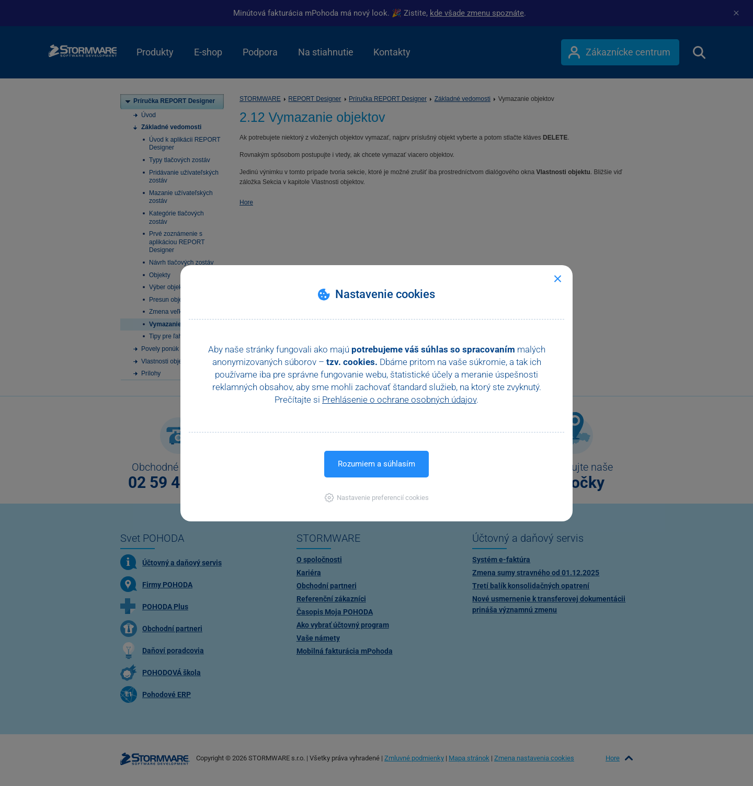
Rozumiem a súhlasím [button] (376, 464)
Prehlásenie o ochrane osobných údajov (399, 399)
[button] (377, 498)
